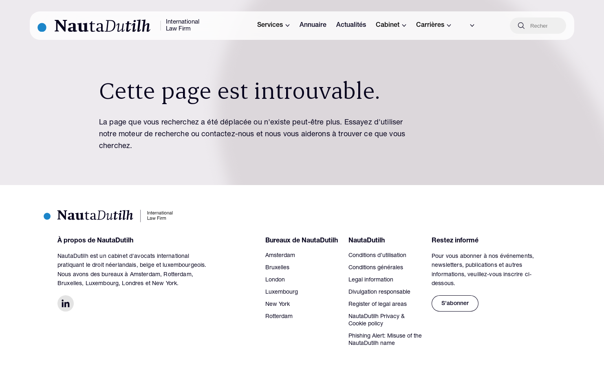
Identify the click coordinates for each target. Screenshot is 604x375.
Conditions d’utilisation (377, 256)
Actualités (351, 25)
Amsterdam (280, 256)
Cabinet (391, 25)
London (275, 280)
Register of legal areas (377, 304)
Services (273, 25)
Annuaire (313, 25)
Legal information (370, 280)
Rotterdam (279, 317)
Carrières (433, 25)
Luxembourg (281, 292)
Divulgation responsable (379, 292)
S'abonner (455, 304)
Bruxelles (277, 268)
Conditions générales (375, 268)
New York (277, 304)
